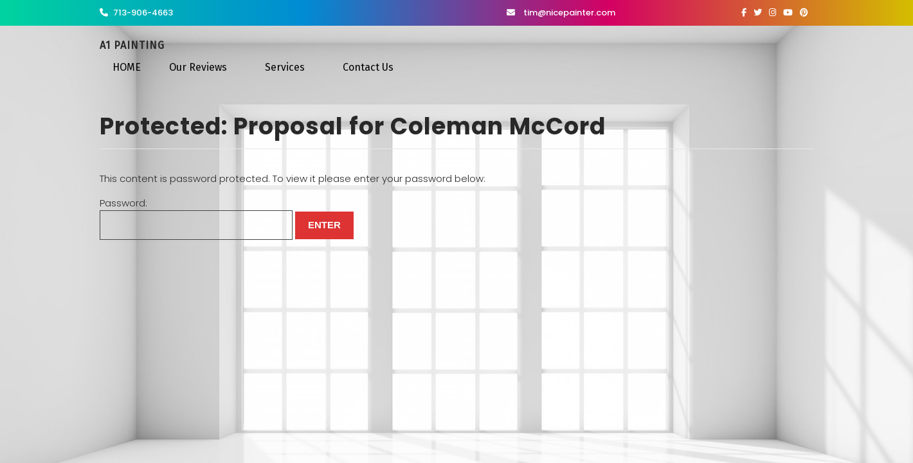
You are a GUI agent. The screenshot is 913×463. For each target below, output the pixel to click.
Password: (196, 218)
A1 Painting (132, 45)
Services (285, 67)
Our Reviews (198, 67)
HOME (127, 67)
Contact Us (368, 67)
